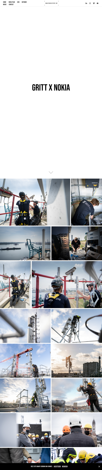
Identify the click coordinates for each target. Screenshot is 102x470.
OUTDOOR (24, 2)
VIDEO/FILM (12, 2)
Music (4, 4)
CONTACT (11, 4)
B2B (18, 2)
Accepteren (57, 466)
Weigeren (65, 466)
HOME (4, 2)
